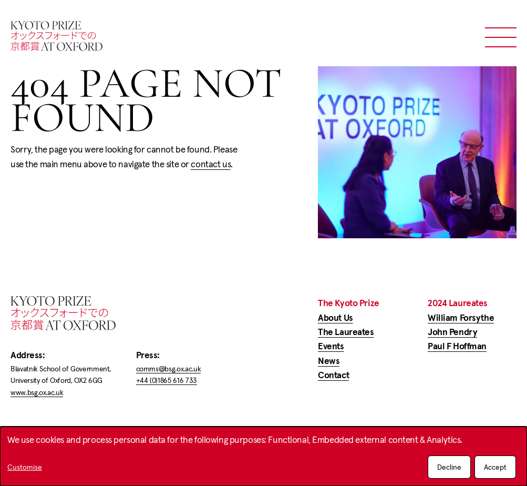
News (328, 361)
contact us (211, 164)
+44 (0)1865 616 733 (166, 380)
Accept (495, 467)
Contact (333, 375)
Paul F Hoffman (457, 346)
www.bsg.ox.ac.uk (37, 392)
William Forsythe (461, 317)
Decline (449, 467)
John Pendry (452, 332)
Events (331, 346)
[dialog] (263, 456)
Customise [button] (24, 467)
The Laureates (346, 332)
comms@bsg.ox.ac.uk (168, 368)
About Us (335, 317)
